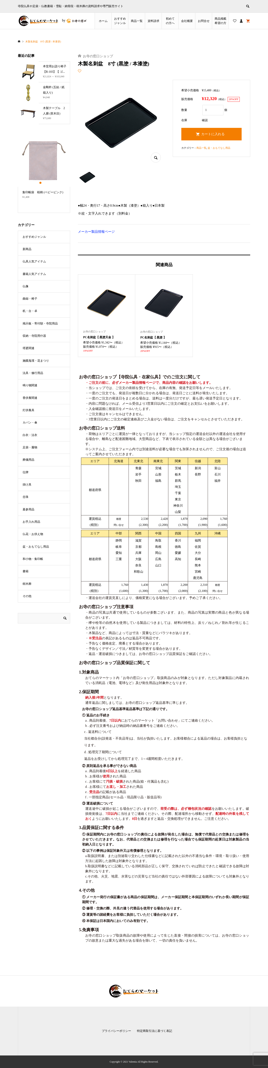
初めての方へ (170, 21)
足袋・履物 (30, 447)
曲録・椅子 (30, 298)
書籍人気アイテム (34, 274)
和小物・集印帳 (33, 559)
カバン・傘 (30, 422)
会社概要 (187, 21)
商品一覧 (137, 21)
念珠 (25, 496)
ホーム (103, 21)
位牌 (25, 472)
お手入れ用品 (31, 521)
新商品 (27, 249)
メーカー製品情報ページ (96, 231)
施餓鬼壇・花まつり (36, 360)
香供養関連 (30, 397)
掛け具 (27, 484)
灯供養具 (28, 410)
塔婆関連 (28, 348)
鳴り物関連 (30, 385)
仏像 (25, 286)
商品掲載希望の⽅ (220, 21)
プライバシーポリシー (116, 1030)
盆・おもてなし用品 (219, 147)
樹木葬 (27, 583)
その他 (27, 596)
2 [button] (44, 183)
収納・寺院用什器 (34, 335)
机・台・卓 (30, 311)
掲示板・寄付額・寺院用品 (40, 323)
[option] (44, 168)
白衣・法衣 (30, 435)
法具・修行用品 (33, 373)
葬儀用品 (28, 459)
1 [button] (40, 183)
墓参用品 (28, 509)
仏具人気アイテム (34, 261)
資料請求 (153, 21)
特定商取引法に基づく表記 (154, 1030)
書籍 (25, 571)
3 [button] (47, 183)
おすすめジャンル (120, 21)
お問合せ (204, 21)
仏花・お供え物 (33, 534)
